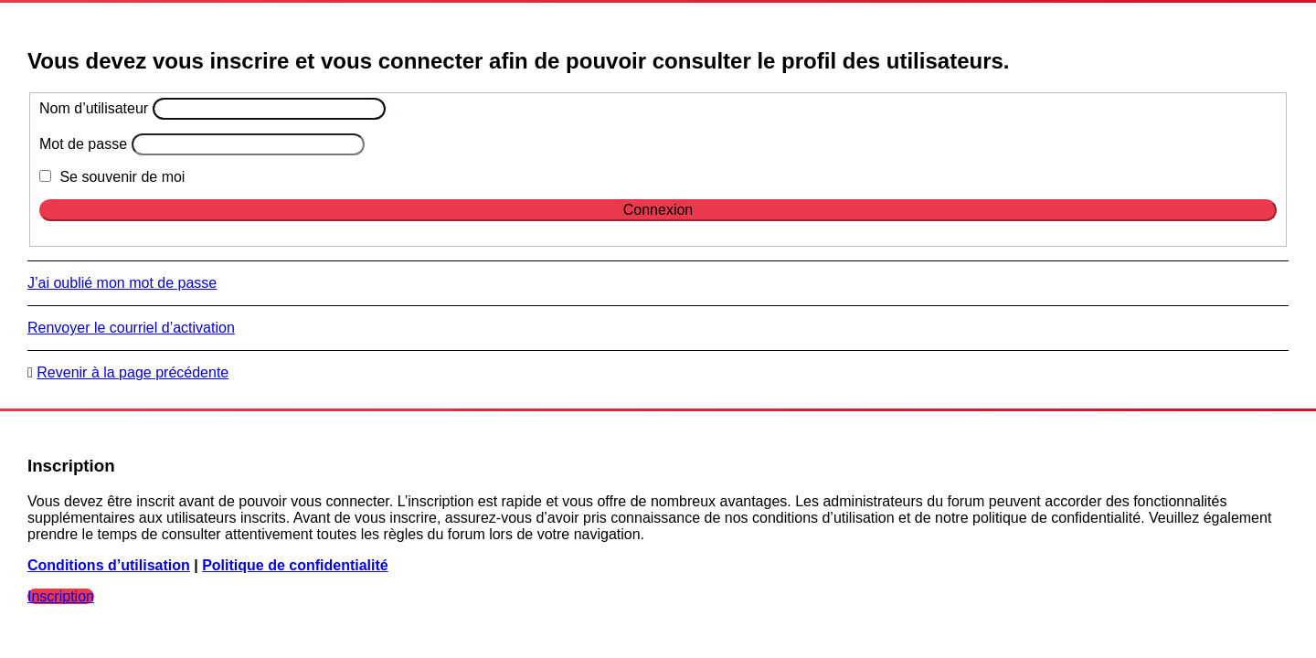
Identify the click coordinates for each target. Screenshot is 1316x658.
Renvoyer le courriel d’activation (131, 327)
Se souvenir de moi (112, 177)
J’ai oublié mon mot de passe (122, 283)
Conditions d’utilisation (108, 565)
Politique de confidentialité (295, 565)
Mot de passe (83, 144)
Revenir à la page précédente (132, 372)
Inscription (60, 596)
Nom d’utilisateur (93, 108)
